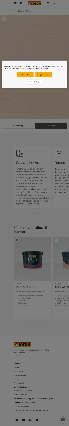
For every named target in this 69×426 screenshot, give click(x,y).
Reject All (25, 75)
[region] (34, 74)
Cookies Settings (34, 82)
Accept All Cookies (43, 75)
